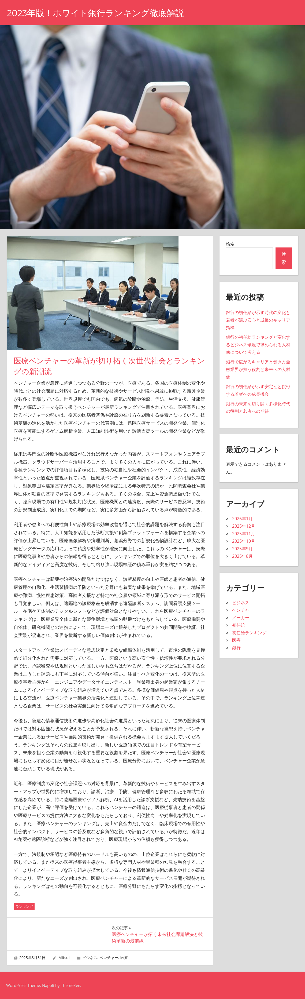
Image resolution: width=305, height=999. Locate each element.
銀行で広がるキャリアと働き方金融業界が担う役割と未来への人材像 (258, 369)
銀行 (236, 648)
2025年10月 (243, 541)
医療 (124, 957)
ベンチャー (108, 957)
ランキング (24, 906)
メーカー (240, 618)
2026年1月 (242, 519)
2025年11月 (243, 534)
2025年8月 (242, 556)
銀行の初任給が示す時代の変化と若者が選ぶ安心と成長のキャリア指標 (258, 319)
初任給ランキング (249, 633)
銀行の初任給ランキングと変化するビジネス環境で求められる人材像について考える (258, 344)
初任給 (238, 625)
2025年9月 (242, 549)
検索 (230, 244)
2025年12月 (243, 526)
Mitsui (64, 957)
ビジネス (89, 957)
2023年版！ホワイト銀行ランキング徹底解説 (95, 13)
